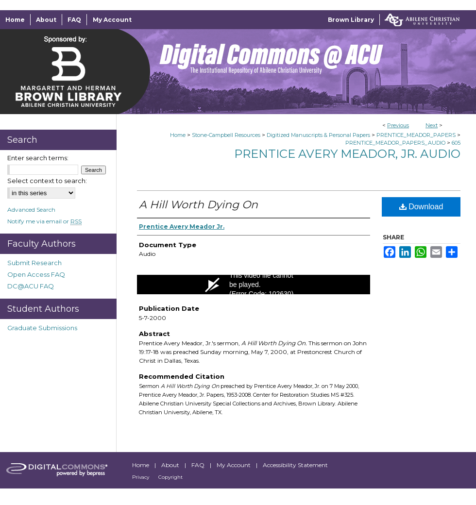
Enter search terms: (37, 158)
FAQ (198, 465)
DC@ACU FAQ (30, 286)
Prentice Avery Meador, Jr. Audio (347, 154)
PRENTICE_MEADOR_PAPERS (416, 135)
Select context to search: (47, 181)
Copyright (170, 477)
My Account (234, 465)
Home (178, 135)
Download (421, 206)
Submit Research (34, 263)
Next (431, 125)
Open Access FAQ (36, 274)
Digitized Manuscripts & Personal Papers (318, 135)
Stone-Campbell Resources (226, 135)
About (171, 465)
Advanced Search (31, 209)
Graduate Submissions (42, 328)
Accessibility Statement (295, 465)
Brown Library (351, 19)
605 (456, 142)
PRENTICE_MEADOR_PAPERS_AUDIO (395, 142)
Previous (398, 125)
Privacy (141, 477)
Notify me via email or (44, 221)
